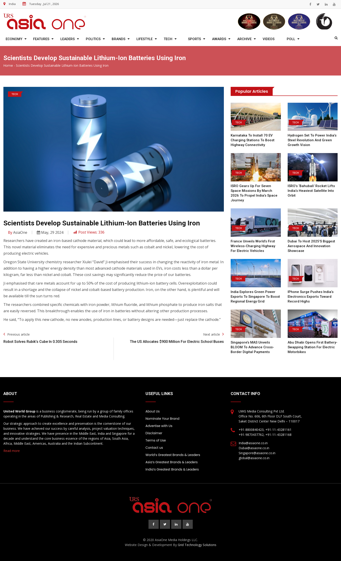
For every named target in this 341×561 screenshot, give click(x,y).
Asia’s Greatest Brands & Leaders (172, 462)
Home (8, 65)
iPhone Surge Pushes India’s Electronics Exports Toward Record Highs (311, 296)
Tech (168, 39)
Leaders (67, 39)
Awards (219, 39)
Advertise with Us (159, 426)
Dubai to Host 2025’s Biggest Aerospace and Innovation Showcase (311, 246)
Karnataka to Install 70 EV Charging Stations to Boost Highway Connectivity (252, 140)
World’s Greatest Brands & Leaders (173, 455)
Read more (11, 451)
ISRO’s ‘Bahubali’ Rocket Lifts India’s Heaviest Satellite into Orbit (311, 191)
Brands (118, 39)
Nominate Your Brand (162, 418)
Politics (93, 39)
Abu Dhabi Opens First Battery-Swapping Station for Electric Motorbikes (312, 347)
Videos (268, 39)
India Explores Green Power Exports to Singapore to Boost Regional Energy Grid (255, 296)
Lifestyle (144, 39)
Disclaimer (154, 433)
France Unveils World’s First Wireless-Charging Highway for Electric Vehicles (253, 246)
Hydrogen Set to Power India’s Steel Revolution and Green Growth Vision (312, 140)
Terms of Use (156, 440)
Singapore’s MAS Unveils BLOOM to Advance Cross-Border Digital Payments (252, 347)
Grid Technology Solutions (197, 545)
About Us (153, 411)
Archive (244, 39)
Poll (291, 39)
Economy (14, 39)
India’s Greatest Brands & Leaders (172, 469)
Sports (194, 39)
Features (41, 39)
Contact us (154, 447)
